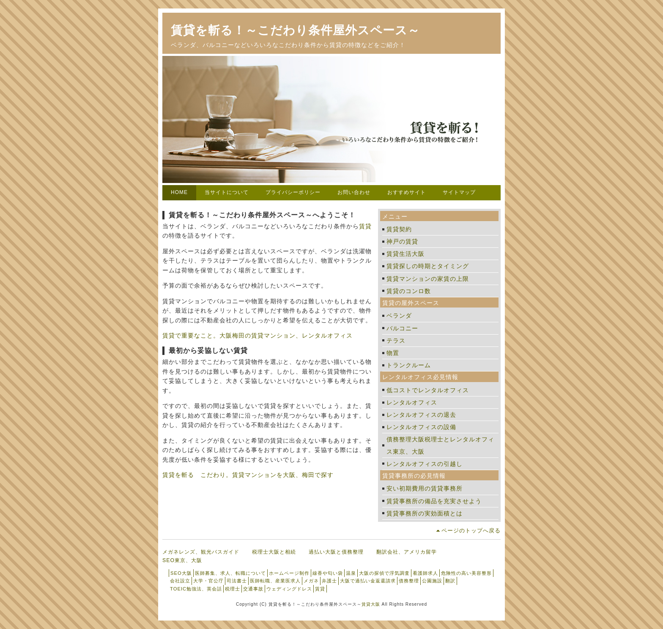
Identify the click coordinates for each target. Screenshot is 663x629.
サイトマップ (459, 192)
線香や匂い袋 (327, 573)
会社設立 (180, 580)
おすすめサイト (406, 192)
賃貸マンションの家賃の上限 (427, 278)
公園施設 (432, 580)
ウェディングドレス (289, 588)
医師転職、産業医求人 (275, 580)
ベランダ (399, 315)
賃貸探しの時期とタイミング (427, 266)
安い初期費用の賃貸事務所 (424, 488)
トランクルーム (408, 365)
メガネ (311, 580)
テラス (395, 340)
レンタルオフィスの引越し (424, 463)
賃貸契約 (399, 229)
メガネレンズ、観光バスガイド (200, 552)
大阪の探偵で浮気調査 (384, 573)
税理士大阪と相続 (274, 552)
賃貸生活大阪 (405, 253)
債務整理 (409, 580)
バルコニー (402, 328)
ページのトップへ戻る (471, 530)
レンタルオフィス (411, 402)
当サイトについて (227, 192)
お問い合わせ (353, 192)
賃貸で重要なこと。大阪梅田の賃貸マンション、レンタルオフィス (257, 335)
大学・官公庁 (208, 580)
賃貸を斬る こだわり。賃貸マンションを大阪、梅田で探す (248, 474)
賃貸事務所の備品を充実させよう (434, 501)
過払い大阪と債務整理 (336, 552)
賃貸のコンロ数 (408, 291)
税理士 (232, 588)
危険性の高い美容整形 (466, 573)
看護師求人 (425, 573)
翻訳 (450, 580)
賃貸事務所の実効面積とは (424, 513)
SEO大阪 (181, 573)
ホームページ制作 (289, 573)
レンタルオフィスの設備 (421, 427)
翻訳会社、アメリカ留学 (406, 552)
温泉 (351, 573)
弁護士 (329, 580)
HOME (179, 192)
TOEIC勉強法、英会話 (196, 588)
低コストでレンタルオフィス (427, 390)
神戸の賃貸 (402, 241)
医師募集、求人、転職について (230, 573)
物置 (392, 352)
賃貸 (365, 226)
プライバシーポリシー (293, 192)
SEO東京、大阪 (182, 560)
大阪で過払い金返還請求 (368, 580)
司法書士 (237, 580)
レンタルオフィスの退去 (421, 414)
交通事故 (253, 588)
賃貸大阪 (371, 604)
